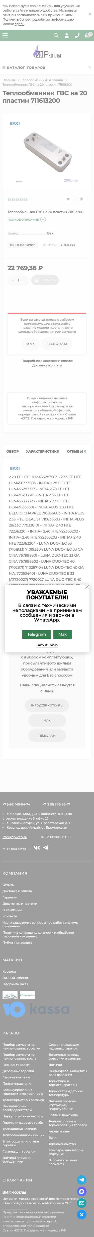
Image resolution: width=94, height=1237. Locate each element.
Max (62, 634)
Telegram (36, 634)
